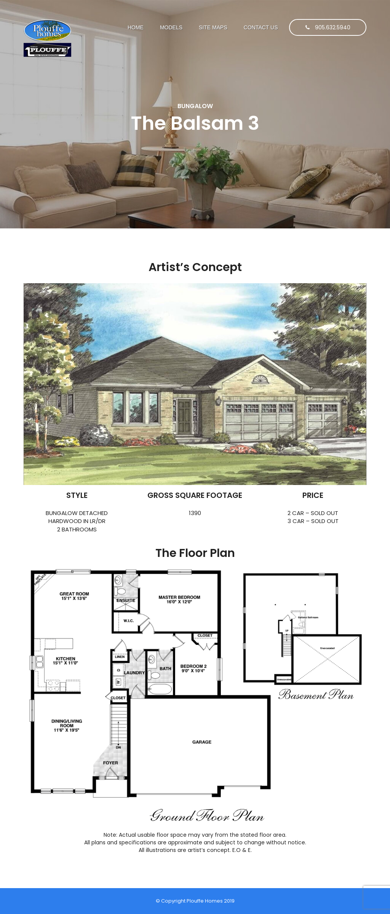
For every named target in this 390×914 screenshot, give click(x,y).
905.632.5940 (327, 27)
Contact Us (261, 27)
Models (171, 27)
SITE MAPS (213, 27)
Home (136, 27)
